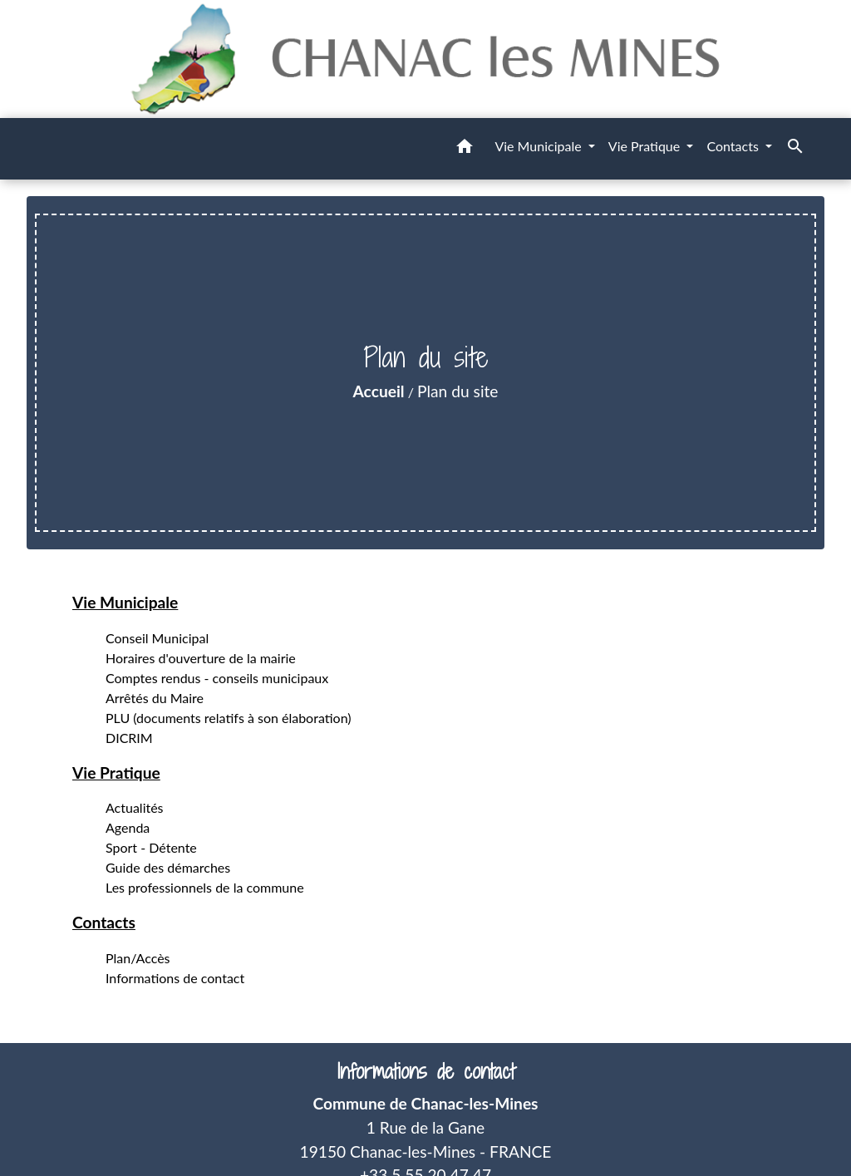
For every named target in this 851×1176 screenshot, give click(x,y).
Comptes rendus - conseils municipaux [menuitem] (217, 678)
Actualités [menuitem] (135, 807)
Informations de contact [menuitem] (175, 978)
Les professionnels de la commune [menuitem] (205, 887)
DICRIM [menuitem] (129, 737)
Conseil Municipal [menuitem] (157, 638)
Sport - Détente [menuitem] (151, 847)
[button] (464, 149)
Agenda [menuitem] (128, 827)
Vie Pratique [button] (646, 146)
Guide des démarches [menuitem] (168, 867)
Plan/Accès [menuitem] (138, 958)
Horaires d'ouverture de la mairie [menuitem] (201, 658)
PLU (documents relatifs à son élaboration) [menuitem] (229, 718)
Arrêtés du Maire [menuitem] (155, 698)
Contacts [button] (734, 146)
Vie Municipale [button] (539, 146)
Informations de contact (425, 1072)
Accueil (379, 391)
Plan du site (457, 391)
